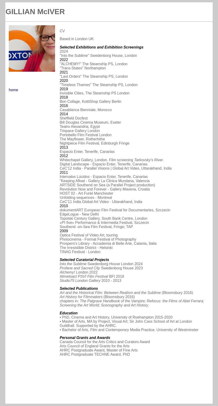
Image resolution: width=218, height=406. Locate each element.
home (13, 90)
